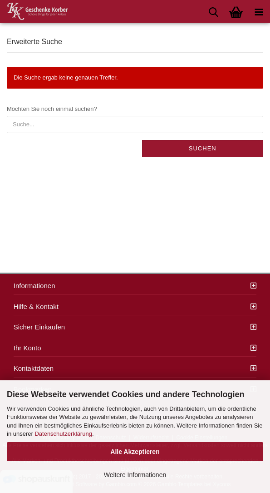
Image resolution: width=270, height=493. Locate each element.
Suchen (202, 148)
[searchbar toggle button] (213, 11)
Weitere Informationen (135, 474)
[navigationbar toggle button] (258, 11)
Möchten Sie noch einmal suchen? (52, 108)
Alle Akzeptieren (134, 451)
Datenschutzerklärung (63, 433)
